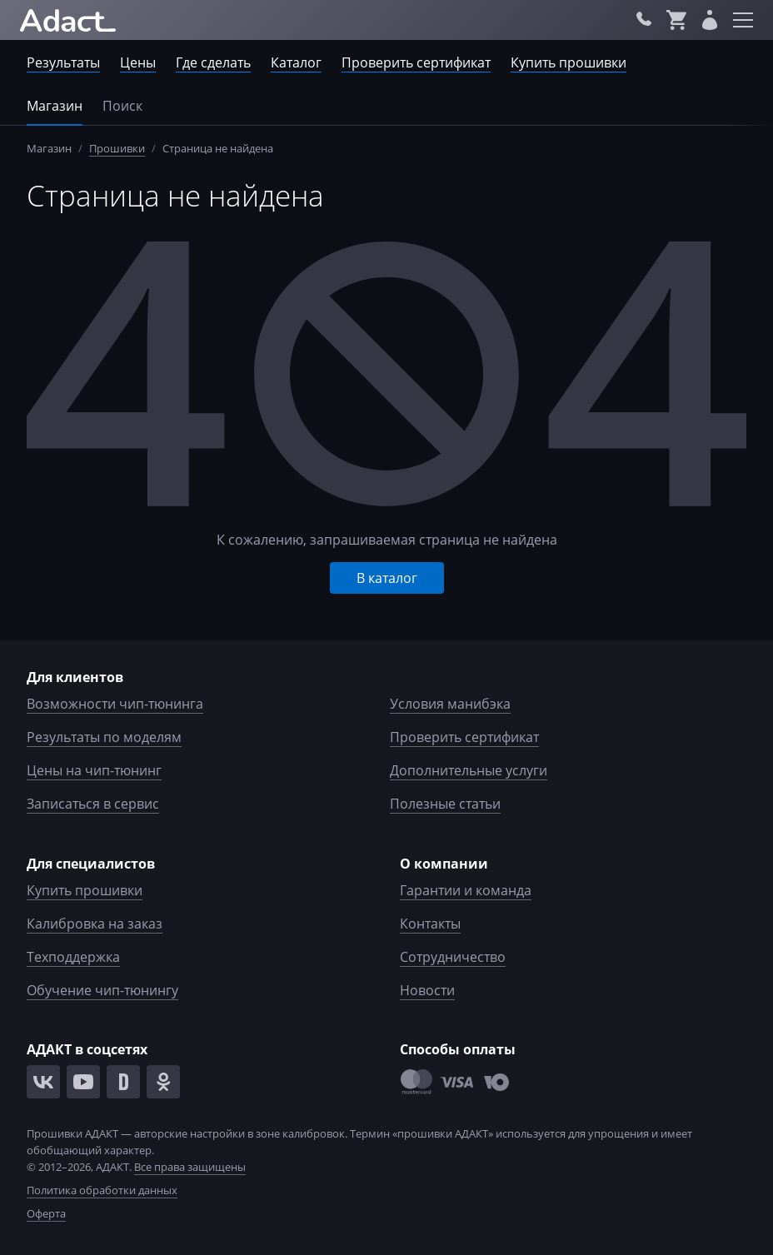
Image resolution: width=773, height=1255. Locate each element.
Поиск (122, 106)
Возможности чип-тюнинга (115, 704)
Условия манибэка (450, 704)
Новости (427, 990)
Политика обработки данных (102, 1190)
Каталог (296, 62)
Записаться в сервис (93, 803)
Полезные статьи (445, 803)
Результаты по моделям (104, 737)
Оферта (46, 1213)
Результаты (63, 62)
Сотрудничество (453, 957)
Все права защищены (190, 1166)
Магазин (54, 106)
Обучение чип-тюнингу (102, 990)
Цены (138, 62)
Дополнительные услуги (468, 770)
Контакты (430, 923)
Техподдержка (73, 957)
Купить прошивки (568, 62)
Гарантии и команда (465, 890)
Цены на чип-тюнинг (94, 770)
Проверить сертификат (416, 62)
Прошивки (117, 148)
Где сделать (213, 62)
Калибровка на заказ (94, 923)
